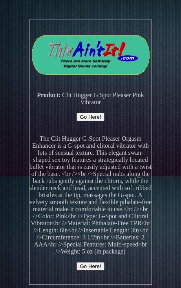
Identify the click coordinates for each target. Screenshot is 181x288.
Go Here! (90, 117)
